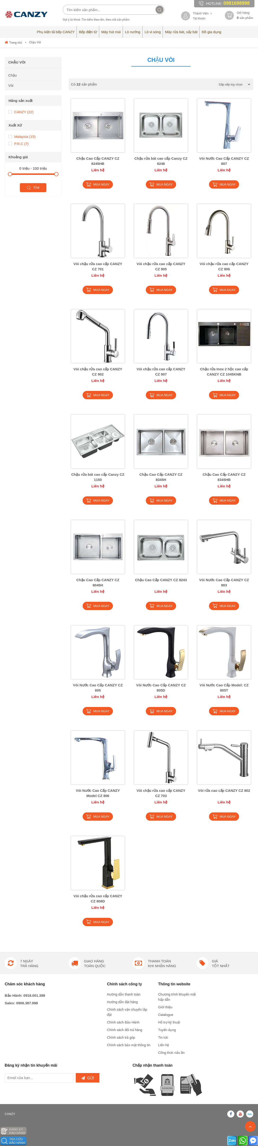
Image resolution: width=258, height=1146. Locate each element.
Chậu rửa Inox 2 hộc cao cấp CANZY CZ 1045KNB (224, 371)
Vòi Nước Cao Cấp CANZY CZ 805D (161, 687)
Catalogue (165, 1015)
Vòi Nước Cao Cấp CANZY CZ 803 (224, 582)
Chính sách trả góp (121, 1037)
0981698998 (236, 3)
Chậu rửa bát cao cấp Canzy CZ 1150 (97, 477)
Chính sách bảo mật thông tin (128, 1045)
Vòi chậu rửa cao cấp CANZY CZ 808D (97, 898)
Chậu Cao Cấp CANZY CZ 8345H (160, 477)
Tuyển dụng (167, 1030)
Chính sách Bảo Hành (123, 1022)
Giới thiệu (165, 1007)
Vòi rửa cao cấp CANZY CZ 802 (224, 790)
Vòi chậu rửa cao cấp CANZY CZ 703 (161, 793)
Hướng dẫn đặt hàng (122, 1002)
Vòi (10, 85)
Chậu (12, 75)
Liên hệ (163, 1045)
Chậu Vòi (35, 42)
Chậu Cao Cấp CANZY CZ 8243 (161, 580)
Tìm (33, 188)
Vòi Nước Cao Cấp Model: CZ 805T (224, 687)
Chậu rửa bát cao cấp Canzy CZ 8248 (160, 161)
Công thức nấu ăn (171, 1053)
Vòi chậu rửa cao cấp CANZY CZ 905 (161, 266)
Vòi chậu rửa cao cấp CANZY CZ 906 (224, 266)
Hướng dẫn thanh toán (123, 994)
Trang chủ (13, 42)
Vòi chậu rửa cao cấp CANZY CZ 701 (97, 266)
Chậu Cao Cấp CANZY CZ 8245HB (98, 161)
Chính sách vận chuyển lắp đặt (127, 1012)
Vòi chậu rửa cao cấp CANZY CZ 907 (161, 371)
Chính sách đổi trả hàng (124, 1030)
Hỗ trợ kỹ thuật (169, 1022)
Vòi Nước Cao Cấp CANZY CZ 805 (98, 687)
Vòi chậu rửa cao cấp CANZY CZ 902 (97, 371)
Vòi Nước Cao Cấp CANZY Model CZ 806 (98, 793)
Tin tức (163, 1037)
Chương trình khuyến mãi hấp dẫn (177, 996)
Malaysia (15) (22, 136)
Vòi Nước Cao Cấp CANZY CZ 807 (224, 161)
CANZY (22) (21, 111)
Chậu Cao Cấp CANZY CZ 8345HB (224, 477)
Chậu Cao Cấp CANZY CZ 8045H (98, 582)
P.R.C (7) (19, 143)
